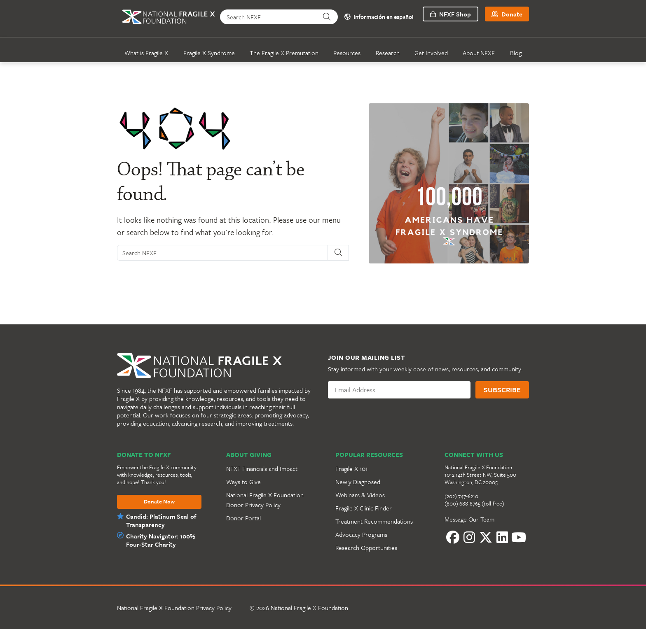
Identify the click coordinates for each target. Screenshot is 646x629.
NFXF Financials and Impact (261, 468)
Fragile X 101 (351, 468)
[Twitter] (485, 537)
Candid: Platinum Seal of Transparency (161, 520)
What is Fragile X (146, 52)
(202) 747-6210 (461, 496)
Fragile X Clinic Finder (363, 508)
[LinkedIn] (502, 537)
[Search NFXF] (269, 16)
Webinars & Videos (360, 494)
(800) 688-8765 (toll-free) (474, 503)
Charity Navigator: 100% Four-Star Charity (159, 540)
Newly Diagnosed (357, 481)
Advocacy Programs (361, 534)
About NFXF (479, 52)
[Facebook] (453, 537)
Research (388, 52)
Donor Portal (243, 517)
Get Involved (431, 52)
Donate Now (159, 502)
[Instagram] (469, 537)
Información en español (377, 17)
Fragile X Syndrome (209, 52)
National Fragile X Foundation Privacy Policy (174, 607)
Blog (516, 52)
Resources (346, 52)
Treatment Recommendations (374, 521)
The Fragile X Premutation (284, 52)
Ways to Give (243, 481)
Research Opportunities (366, 547)
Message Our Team (469, 519)
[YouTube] (518, 537)
